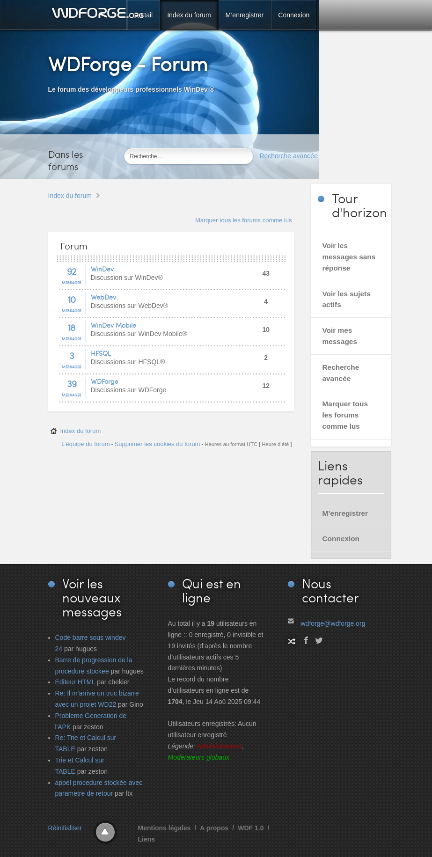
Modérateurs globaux (199, 757)
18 (71, 327)
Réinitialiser (65, 828)
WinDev (102, 268)
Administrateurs (219, 746)
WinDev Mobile (113, 325)
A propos (214, 828)
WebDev (103, 297)
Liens (146, 839)
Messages (71, 282)
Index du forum (70, 195)
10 (71, 299)
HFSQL (101, 353)
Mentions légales (164, 828)
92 (71, 271)
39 (71, 383)
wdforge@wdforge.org (333, 623)
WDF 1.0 (251, 828)
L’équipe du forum (85, 443)
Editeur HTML (75, 682)
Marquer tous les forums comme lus (243, 220)
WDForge (104, 381)
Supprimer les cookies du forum (157, 443)
